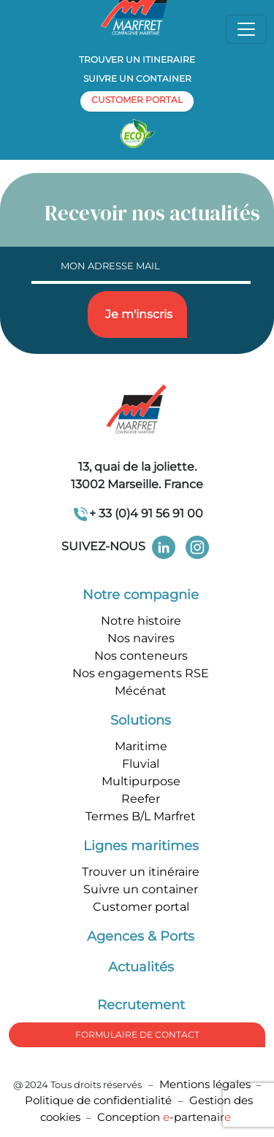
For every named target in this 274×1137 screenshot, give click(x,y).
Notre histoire (141, 621)
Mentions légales (205, 1084)
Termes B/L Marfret (140, 816)
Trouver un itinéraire (140, 872)
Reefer (140, 799)
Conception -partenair (164, 1117)
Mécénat (141, 691)
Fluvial (140, 764)
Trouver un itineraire (137, 59)
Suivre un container (137, 78)
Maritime (141, 746)
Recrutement (141, 1005)
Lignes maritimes (141, 846)
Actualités (141, 967)
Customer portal (141, 907)
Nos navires (141, 638)
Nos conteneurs (141, 656)
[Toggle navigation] (246, 29)
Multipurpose (141, 781)
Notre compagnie (141, 595)
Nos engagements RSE (140, 673)
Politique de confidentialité (100, 1100)
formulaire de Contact (137, 1034)
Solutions (140, 720)
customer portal (137, 99)
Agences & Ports (140, 936)
